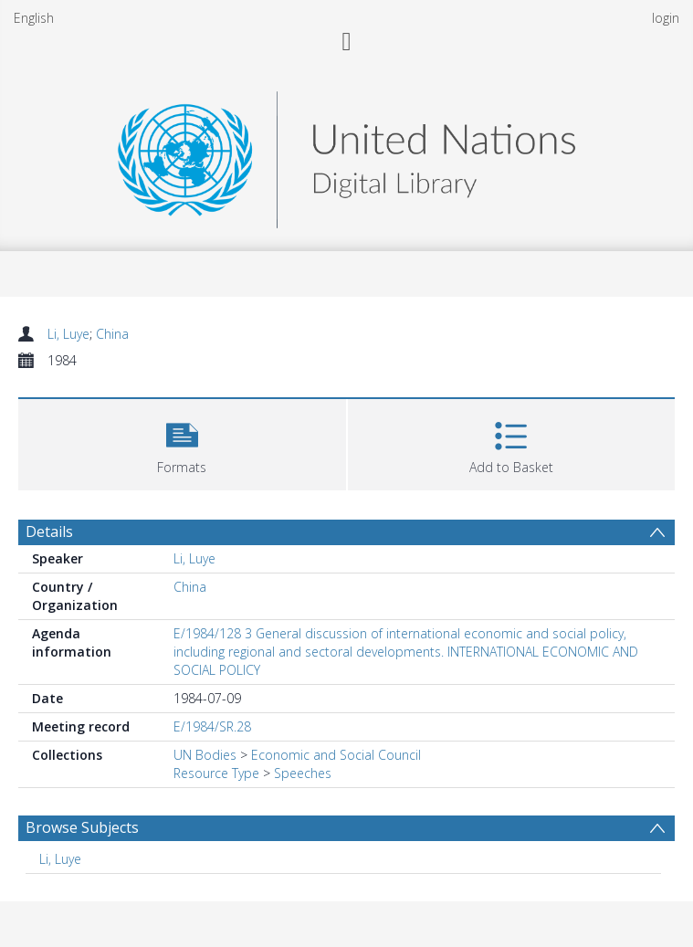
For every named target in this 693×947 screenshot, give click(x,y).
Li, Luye (68, 333)
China (112, 333)
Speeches (302, 773)
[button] (182, 442)
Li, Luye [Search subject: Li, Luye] (60, 859)
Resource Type (216, 773)
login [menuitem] (665, 17)
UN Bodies (204, 754)
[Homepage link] (346, 154)
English (34, 17)
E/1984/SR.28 (212, 726)
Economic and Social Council (336, 754)
